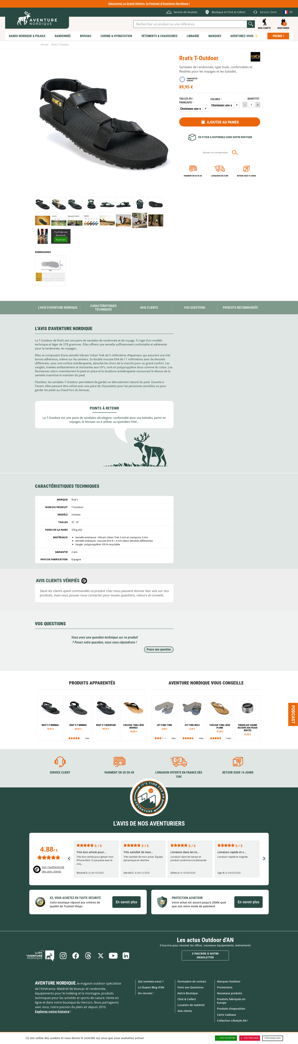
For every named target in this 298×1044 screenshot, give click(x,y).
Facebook (75, 955)
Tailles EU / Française (186, 100)
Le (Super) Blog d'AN (151, 987)
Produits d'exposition (231, 1008)
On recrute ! (146, 993)
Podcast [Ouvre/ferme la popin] (293, 714)
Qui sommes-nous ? (150, 981)
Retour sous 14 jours (246, 176)
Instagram (63, 955)
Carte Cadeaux (226, 1014)
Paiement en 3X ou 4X (193, 176)
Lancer (251, 24)
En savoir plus (126, 902)
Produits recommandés (240, 307)
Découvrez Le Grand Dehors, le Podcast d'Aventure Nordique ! (149, 3)
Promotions (224, 987)
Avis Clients (149, 307)
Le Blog (40, 956)
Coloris (215, 99)
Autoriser (61, 239)
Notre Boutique (188, 993)
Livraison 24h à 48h (219, 176)
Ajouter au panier (223, 122)
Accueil (44, 44)
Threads (88, 955)
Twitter (100, 955)
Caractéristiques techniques (103, 307)
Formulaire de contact (192, 981)
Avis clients (185, 1011)
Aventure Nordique (55, 983)
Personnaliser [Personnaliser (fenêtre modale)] (273, 1038)
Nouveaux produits (229, 993)
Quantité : (253, 98)
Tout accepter (225, 1038)
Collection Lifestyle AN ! (232, 1020)
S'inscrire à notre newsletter (205, 955)
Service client (60, 772)
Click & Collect (187, 999)
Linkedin (126, 955)
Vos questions (194, 307)
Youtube (113, 955)
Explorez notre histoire (52, 1011)
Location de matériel (191, 1005)
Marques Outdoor (228, 981)
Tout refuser (249, 1038)
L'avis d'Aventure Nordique (57, 307)
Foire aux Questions (191, 987)
